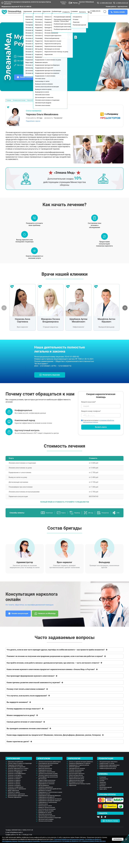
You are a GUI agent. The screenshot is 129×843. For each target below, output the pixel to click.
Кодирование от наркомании (17, 793)
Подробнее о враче (33, 125)
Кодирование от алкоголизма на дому (50, 796)
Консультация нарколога (76, 777)
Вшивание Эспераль (44, 794)
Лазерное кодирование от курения (79, 767)
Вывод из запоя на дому (46, 815)
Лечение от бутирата (14, 789)
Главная (8, 104)
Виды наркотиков (13, 794)
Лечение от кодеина (14, 784)
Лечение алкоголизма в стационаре (49, 821)
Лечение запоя (43, 808)
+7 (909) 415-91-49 (120, 3)
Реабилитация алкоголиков (108, 770)
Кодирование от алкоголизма (47, 806)
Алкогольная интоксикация (47, 813)
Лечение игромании (75, 776)
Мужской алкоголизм (45, 772)
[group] (22, 311)
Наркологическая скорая (76, 784)
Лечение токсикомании (76, 774)
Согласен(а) (117, 839)
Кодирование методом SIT (46, 801)
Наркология (72, 789)
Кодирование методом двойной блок (49, 793)
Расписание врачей (105, 791)
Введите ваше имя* (100, 408)
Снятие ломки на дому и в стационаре (20, 767)
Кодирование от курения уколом (79, 769)
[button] (124, 311)
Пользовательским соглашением (29, 841)
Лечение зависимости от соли (17, 774)
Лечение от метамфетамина (16, 777)
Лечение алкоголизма (19, 104)
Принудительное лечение (77, 772)
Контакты (82, 14)
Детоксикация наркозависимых (18, 799)
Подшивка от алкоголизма (46, 776)
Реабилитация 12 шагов (106, 767)
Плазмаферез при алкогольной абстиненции (48, 781)
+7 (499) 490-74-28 (104, 3)
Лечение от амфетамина (15, 791)
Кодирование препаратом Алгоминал (50, 803)
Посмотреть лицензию (51, 379)
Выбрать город (65, 2)
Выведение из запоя (44, 816)
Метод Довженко (43, 789)
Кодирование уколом (45, 774)
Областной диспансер (76, 779)
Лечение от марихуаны (15, 781)
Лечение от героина (14, 786)
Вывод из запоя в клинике (46, 811)
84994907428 (16, 834)
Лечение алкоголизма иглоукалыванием (45, 770)
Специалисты (103, 783)
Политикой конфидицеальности (50, 841)
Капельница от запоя (45, 809)
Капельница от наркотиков (16, 798)
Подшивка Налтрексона (15, 769)
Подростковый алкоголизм (46, 784)
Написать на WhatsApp (45, 617)
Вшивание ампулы (44, 798)
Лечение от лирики (14, 796)
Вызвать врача (101, 431)
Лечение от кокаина (14, 782)
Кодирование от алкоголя (46, 787)
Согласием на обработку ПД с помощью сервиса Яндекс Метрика (84, 841)
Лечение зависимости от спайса (18, 772)
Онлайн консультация (28, 81)
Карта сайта (103, 793)
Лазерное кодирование (45, 791)
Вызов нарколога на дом (76, 781)
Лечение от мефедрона (15, 776)
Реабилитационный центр (107, 772)
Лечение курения (74, 770)
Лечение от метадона (14, 779)
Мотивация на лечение (76, 786)
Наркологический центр (76, 782)
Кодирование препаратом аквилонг (49, 804)
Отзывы (101, 784)
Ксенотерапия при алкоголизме (48, 767)
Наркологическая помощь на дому (79, 787)
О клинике (74, 13)
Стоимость (66, 14)
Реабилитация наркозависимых (109, 769)
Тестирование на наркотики (16, 770)
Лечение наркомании (14, 801)
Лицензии (102, 786)
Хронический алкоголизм (46, 786)
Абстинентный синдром (46, 823)
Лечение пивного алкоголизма (48, 779)
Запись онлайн (119, 14)
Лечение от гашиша (14, 787)
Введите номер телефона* (100, 417)
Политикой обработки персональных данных (69, 839)
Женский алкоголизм (45, 818)
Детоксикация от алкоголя (46, 820)
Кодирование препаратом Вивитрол (49, 799)
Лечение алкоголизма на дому (48, 777)
